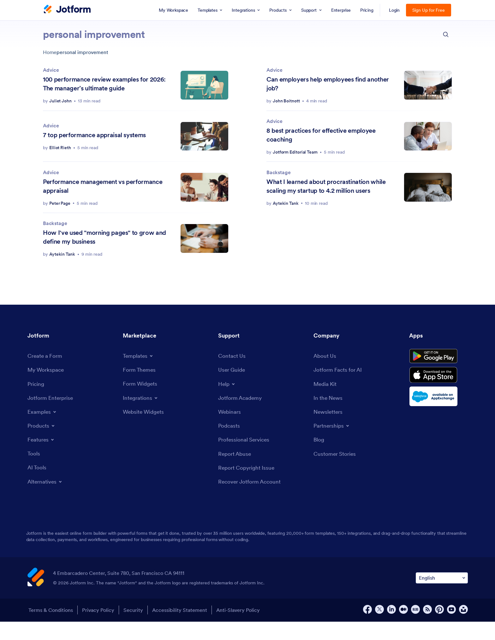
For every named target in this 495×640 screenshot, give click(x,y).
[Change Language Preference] (442, 596)
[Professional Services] (245, 457)
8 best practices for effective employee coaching (321, 134)
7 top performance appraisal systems (94, 135)
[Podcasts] (229, 443)
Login (394, 10)
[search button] (445, 34)
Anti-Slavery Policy (242, 628)
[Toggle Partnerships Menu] (332, 443)
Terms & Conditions (49, 628)
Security (135, 628)
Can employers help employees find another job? (327, 83)
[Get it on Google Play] (438, 374)
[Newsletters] (328, 429)
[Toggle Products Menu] (42, 443)
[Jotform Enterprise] (51, 415)
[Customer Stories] (335, 472)
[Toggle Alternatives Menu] (45, 499)
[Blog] (319, 457)
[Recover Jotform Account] (251, 500)
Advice (51, 70)
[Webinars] (230, 429)
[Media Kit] (325, 400)
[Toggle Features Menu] (41, 457)
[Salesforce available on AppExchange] (438, 417)
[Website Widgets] (145, 428)
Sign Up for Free (428, 10)
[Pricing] (36, 400)
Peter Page (59, 203)
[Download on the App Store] (438, 395)
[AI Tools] (37, 485)
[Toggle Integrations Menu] (141, 414)
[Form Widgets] (141, 400)
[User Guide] (232, 386)
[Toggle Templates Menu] (139, 372)
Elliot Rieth (60, 147)
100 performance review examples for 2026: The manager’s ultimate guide (104, 83)
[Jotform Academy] (241, 414)
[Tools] (33, 471)
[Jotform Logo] (67, 10)
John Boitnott (286, 101)
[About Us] (325, 372)
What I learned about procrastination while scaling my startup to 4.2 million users (326, 186)
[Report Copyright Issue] (247, 486)
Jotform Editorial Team (295, 152)
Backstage (278, 172)
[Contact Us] (232, 372)
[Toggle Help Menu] (227, 400)
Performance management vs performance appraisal (102, 186)
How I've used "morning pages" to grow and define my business (104, 237)
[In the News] (328, 415)
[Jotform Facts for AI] (338, 386)
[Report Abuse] (235, 472)
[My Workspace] (46, 386)
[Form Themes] (140, 386)
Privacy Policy (98, 628)
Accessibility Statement (182, 628)
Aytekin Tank (286, 203)
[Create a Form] (45, 372)
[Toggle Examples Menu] (42, 429)
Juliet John (60, 101)
